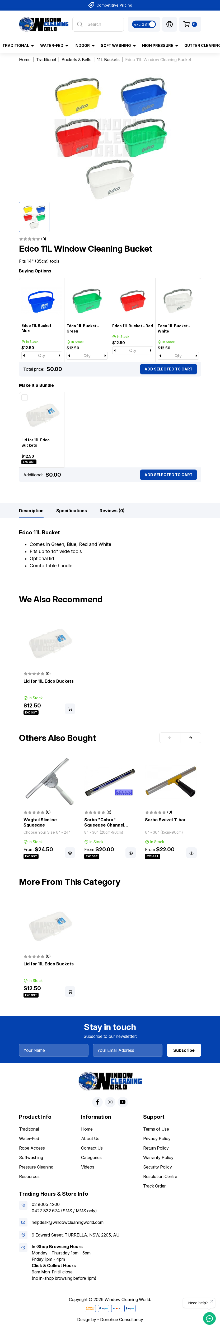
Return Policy (156, 1148)
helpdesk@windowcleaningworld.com (68, 1222)
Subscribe (184, 1050)
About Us (90, 1138)
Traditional (29, 1129)
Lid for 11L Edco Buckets (49, 681)
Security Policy (157, 1167)
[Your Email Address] (127, 1050)
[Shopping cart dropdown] (190, 24)
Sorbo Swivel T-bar (165, 819)
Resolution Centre (160, 1176)
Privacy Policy (157, 1138)
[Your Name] (54, 1050)
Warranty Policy (158, 1157)
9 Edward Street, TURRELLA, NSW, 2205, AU (75, 1235)
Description (31, 510)
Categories (91, 1157)
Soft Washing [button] (116, 45)
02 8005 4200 (46, 1204)
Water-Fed (29, 1138)
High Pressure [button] (157, 45)
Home (87, 1129)
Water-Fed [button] (51, 45)
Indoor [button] (82, 45)
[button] (169, 24)
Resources (29, 1176)
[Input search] (98, 24)
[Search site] (79, 24)
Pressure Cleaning (36, 1167)
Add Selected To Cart (168, 369)
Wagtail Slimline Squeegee (40, 822)
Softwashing (31, 1157)
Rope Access (32, 1148)
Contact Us (92, 1148)
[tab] (31, 510)
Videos (87, 1167)
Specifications (71, 510)
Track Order (154, 1186)
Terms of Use (156, 1129)
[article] (49, 666)
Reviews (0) (112, 510)
